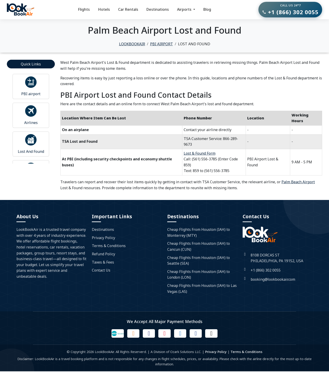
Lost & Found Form (199, 153)
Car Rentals (128, 9)
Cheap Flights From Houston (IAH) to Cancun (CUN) (198, 246)
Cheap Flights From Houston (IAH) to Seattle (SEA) (198, 260)
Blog (207, 9)
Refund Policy (103, 253)
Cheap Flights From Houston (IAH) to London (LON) (198, 274)
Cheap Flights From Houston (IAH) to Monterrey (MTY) (198, 232)
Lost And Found (31, 151)
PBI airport (30, 93)
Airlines (31, 122)
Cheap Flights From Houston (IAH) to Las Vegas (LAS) (202, 288)
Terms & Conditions (109, 245)
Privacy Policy (103, 237)
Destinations (157, 9)
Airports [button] (184, 9)
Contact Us (101, 270)
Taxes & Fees (103, 262)
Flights (84, 9)
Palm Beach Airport (298, 181)
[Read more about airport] (31, 82)
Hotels (104, 9)
